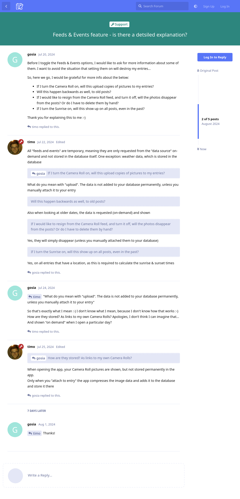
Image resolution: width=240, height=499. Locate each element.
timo (36, 296)
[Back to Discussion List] (6, 6)
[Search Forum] (162, 6)
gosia (40, 173)
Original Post (207, 70)
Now (201, 149)
